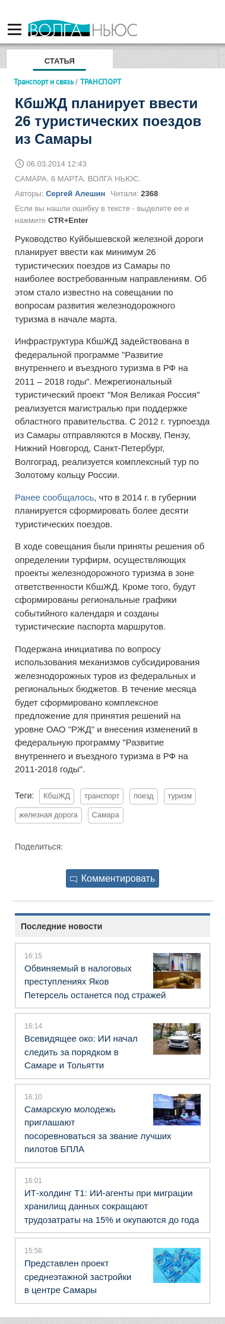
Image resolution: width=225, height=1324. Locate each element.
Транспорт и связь (44, 81)
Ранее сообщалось (54, 497)
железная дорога (48, 815)
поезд (143, 796)
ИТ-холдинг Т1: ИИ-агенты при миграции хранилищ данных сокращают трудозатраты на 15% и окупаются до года (111, 1206)
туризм (180, 796)
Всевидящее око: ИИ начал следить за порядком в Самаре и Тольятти (81, 1051)
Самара (105, 815)
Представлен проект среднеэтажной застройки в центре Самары (77, 1276)
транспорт (101, 796)
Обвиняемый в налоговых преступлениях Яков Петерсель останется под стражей (95, 981)
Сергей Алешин (75, 193)
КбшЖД (56, 796)
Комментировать (113, 878)
